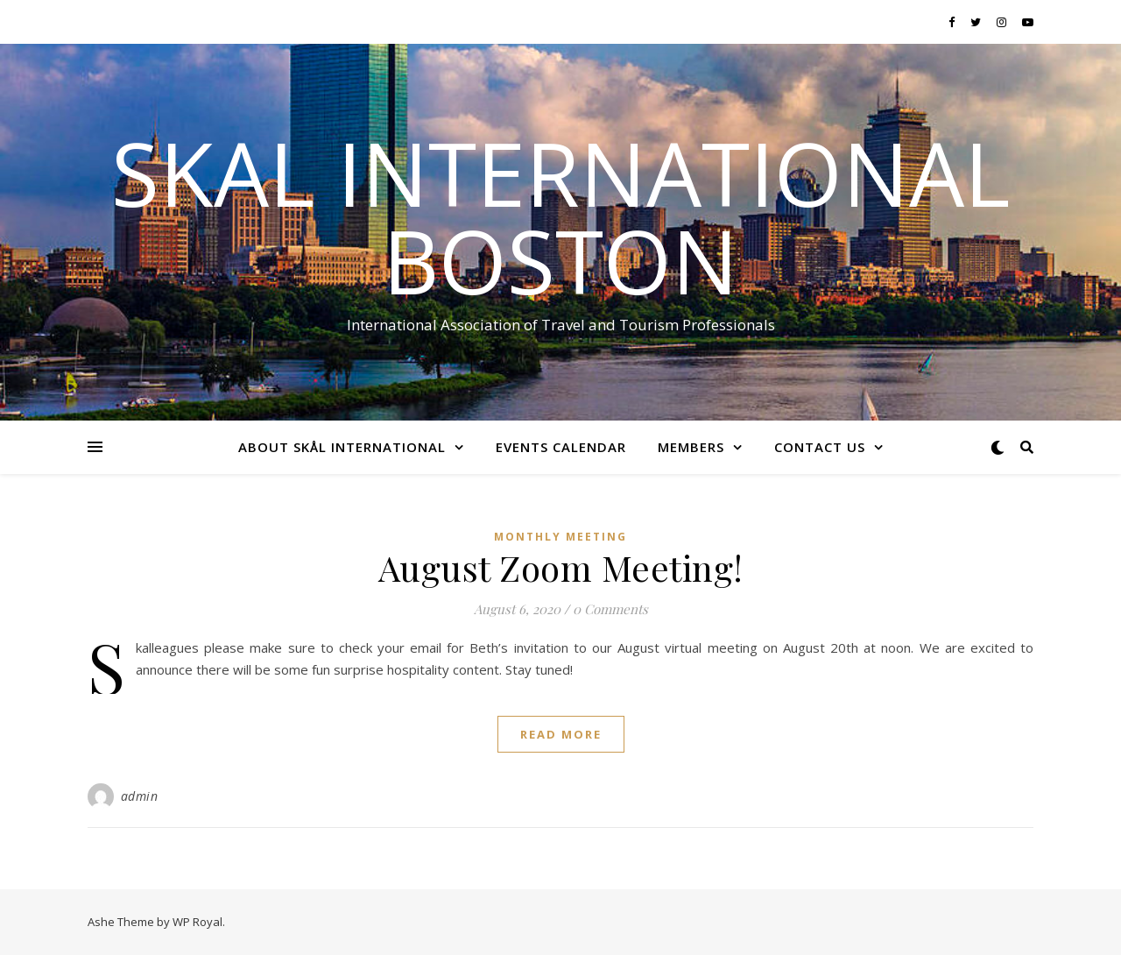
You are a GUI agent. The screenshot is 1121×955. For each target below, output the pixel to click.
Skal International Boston (560, 216)
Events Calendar (561, 447)
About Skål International (342, 447)
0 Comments (610, 609)
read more (561, 734)
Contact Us (819, 447)
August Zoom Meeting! (561, 567)
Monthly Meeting (560, 536)
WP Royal (197, 922)
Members (691, 447)
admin (140, 796)
